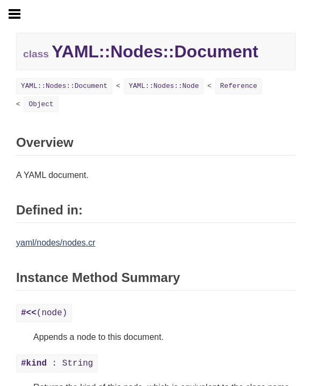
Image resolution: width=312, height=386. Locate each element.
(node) (44, 313)
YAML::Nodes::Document (64, 86)
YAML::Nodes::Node (164, 86)
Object (40, 104)
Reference (238, 86)
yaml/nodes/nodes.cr (56, 242)
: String (57, 363)
